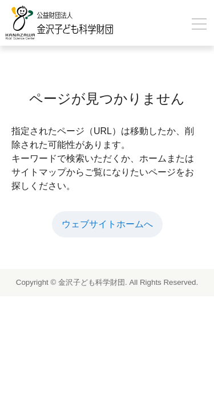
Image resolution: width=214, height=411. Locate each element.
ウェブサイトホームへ (107, 224)
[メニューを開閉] (199, 24)
